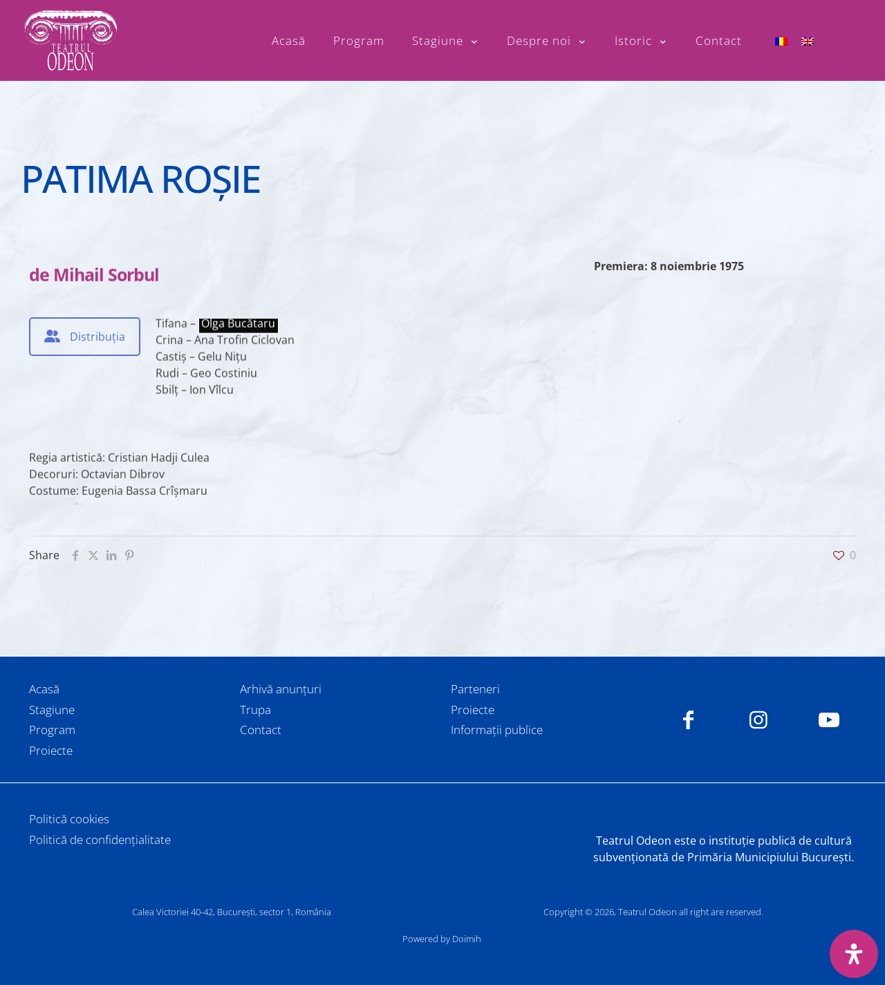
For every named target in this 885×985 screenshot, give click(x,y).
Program (52, 730)
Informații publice (497, 730)
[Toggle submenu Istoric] (641, 40)
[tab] (84, 336)
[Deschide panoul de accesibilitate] (854, 954)
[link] (442, 809)
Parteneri (475, 689)
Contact (260, 730)
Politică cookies (69, 819)
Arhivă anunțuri (281, 689)
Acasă (44, 689)
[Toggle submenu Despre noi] (547, 40)
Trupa (255, 709)
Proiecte (51, 750)
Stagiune (52, 709)
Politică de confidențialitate (100, 839)
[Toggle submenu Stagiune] (445, 40)
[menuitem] (781, 40)
